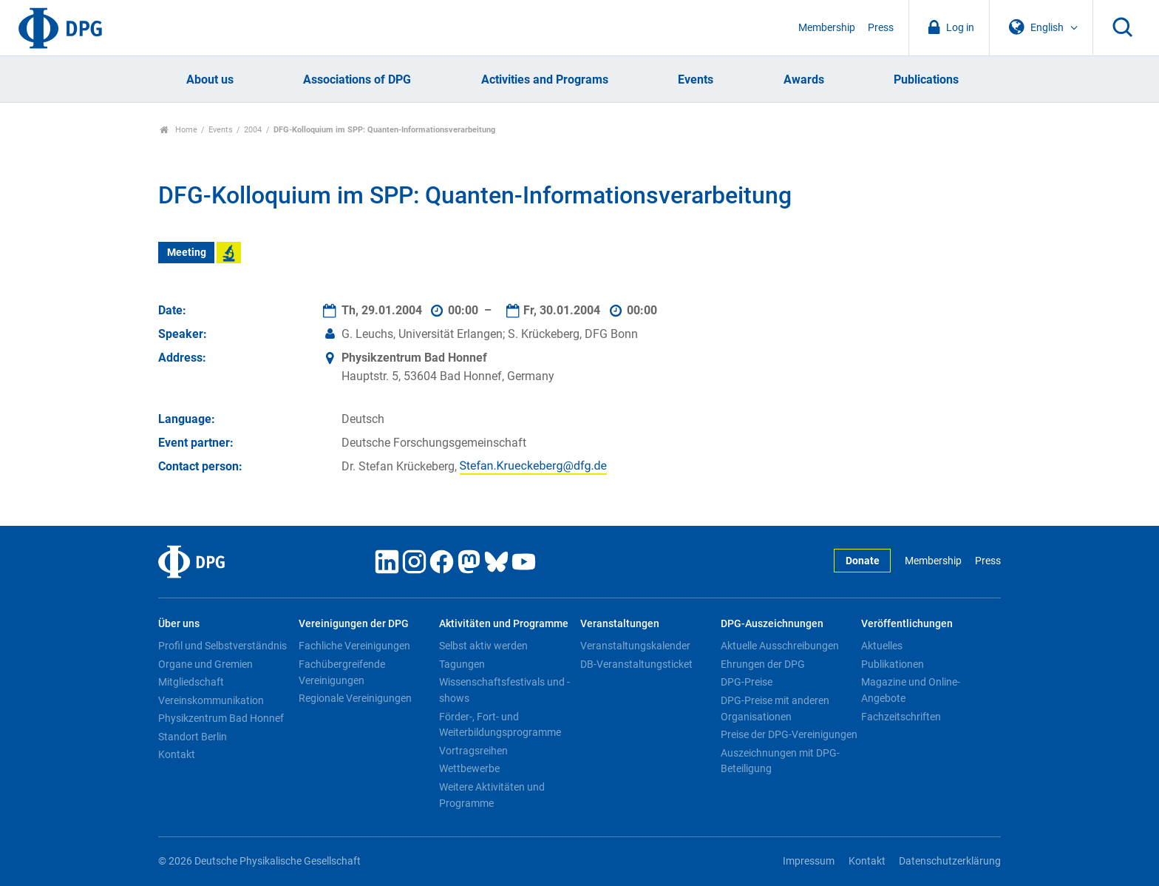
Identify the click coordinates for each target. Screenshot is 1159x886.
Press (881, 27)
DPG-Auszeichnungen (772, 624)
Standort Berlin (192, 737)
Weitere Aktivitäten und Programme (492, 795)
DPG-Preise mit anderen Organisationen (775, 708)
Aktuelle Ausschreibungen (780, 646)
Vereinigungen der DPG (354, 624)
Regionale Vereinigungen (355, 698)
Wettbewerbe (469, 768)
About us (210, 79)
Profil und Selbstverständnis (222, 646)
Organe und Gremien (205, 664)
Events (695, 79)
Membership (826, 27)
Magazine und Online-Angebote (910, 690)
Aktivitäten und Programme (503, 624)
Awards (804, 79)
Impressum (809, 861)
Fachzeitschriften (901, 717)
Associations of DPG (357, 79)
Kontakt (176, 754)
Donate (863, 561)
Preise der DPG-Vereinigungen (789, 734)
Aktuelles (882, 646)
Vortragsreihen (473, 751)
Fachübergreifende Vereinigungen (342, 672)
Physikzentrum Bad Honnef (221, 718)
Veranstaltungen (619, 624)
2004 (253, 130)
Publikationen (892, 664)
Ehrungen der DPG (763, 664)
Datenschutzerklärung (950, 861)
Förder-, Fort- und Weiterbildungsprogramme (500, 725)
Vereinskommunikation (211, 700)
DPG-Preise (746, 682)
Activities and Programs (544, 79)
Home (178, 130)
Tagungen (462, 664)
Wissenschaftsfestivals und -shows (504, 690)
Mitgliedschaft (191, 682)
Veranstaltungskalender (635, 646)
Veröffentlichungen (907, 624)
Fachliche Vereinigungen (354, 646)
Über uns (179, 624)
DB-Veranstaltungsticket (636, 664)
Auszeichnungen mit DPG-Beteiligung (780, 761)
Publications (926, 79)
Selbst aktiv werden (483, 646)
